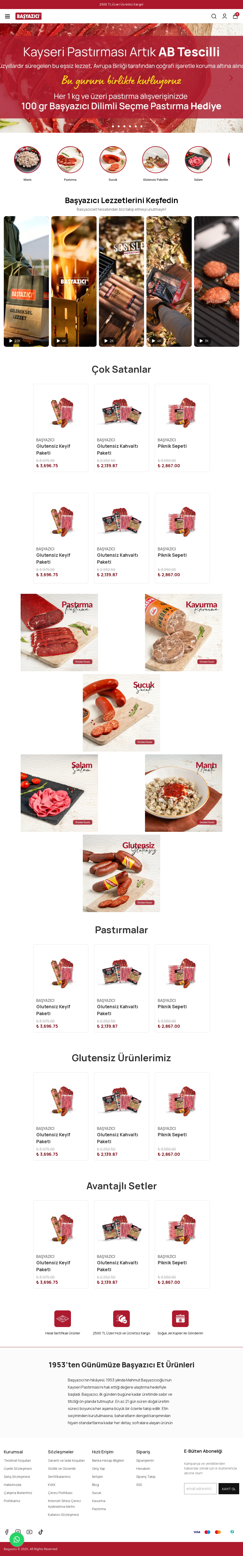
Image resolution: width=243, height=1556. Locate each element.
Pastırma (99, 1509)
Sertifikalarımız (59, 1476)
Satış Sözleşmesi (17, 1476)
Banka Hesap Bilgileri (108, 1460)
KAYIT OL (229, 1489)
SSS (139, 1484)
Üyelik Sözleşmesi (18, 1468)
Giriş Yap (98, 1468)
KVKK (52, 1484)
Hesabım (143, 1468)
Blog (95, 1484)
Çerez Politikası (60, 1492)
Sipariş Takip (146, 1476)
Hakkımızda (12, 1484)
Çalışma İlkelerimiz (18, 1492)
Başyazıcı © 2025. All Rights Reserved (30, 1549)
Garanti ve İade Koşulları (66, 1460)
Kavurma (98, 1501)
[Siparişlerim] (225, 16)
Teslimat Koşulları (17, 1460)
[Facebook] (6, 1532)
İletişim (97, 1476)
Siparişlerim (145, 1460)
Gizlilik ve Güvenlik (62, 1468)
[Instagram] (18, 1532)
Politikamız (12, 1501)
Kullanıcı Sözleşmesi (63, 1514)
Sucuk (96, 1492)
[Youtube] (29, 1532)
